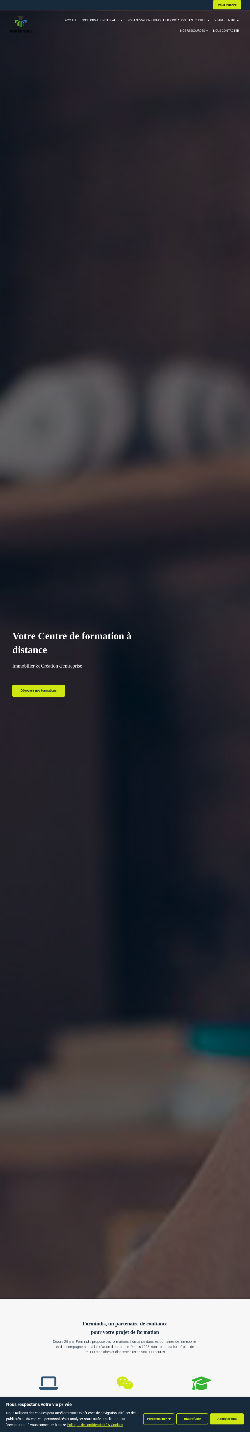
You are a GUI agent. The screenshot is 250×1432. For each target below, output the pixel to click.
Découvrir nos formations (39, 690)
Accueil (71, 20)
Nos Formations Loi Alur (102, 20)
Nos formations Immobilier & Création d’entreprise (168, 20)
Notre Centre (226, 20)
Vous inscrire (227, 5)
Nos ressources (194, 30)
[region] (125, 1414)
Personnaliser (157, 1419)
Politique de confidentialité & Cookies (95, 1425)
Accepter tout (227, 1419)
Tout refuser (192, 1419)
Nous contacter (226, 30)
